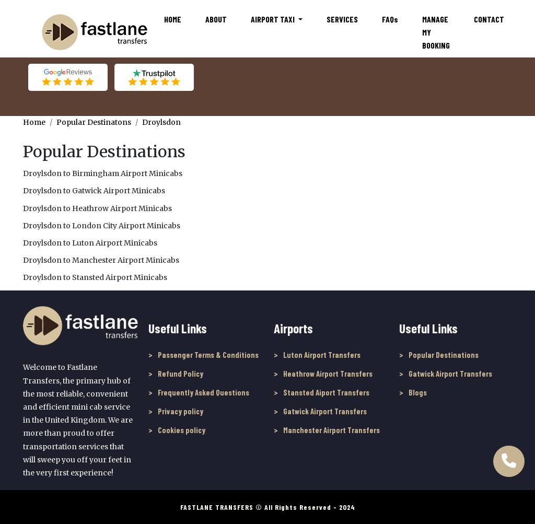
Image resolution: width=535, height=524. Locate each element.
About (216, 19)
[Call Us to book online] (509, 457)
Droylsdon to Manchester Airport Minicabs (101, 260)
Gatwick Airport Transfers (325, 411)
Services (342, 19)
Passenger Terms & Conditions (208, 354)
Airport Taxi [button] (273, 19)
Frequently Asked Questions (203, 392)
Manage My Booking (436, 32)
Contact (489, 19)
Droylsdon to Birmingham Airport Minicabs (102, 173)
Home (172, 19)
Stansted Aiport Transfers (326, 392)
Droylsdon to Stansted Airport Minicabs (95, 277)
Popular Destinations (444, 354)
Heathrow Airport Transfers (328, 373)
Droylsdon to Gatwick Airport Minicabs (94, 190)
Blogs (418, 392)
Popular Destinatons (93, 122)
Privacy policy (180, 411)
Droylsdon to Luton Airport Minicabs (90, 243)
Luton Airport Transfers (321, 354)
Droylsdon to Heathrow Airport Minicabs (97, 208)
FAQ (390, 19)
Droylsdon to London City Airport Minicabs (101, 225)
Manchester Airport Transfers (331, 430)
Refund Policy (180, 373)
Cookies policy (181, 430)
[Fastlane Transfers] (94, 32)
